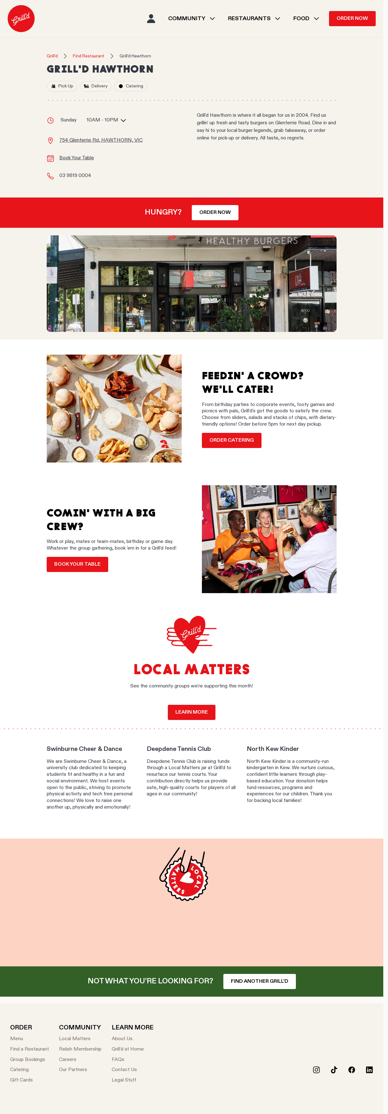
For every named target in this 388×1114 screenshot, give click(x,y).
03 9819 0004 (75, 175)
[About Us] (133, 1039)
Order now (215, 212)
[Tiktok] (334, 1070)
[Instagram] (316, 1070)
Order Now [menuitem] (352, 18)
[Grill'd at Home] (133, 1049)
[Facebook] (352, 1070)
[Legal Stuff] (133, 1080)
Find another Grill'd (259, 981)
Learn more (191, 712)
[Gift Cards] (29, 1080)
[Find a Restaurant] (29, 1049)
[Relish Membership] (80, 1049)
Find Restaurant (88, 56)
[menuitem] (21, 18)
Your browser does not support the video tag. (191, 902)
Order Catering (231, 440)
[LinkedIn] (369, 1070)
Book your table (77, 564)
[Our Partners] (80, 1070)
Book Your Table (76, 158)
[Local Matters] (80, 1039)
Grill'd (52, 56)
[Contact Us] (133, 1070)
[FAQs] (133, 1060)
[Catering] (29, 1070)
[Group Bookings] (29, 1060)
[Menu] (29, 1039)
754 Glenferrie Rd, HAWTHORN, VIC (101, 140)
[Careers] (80, 1060)
